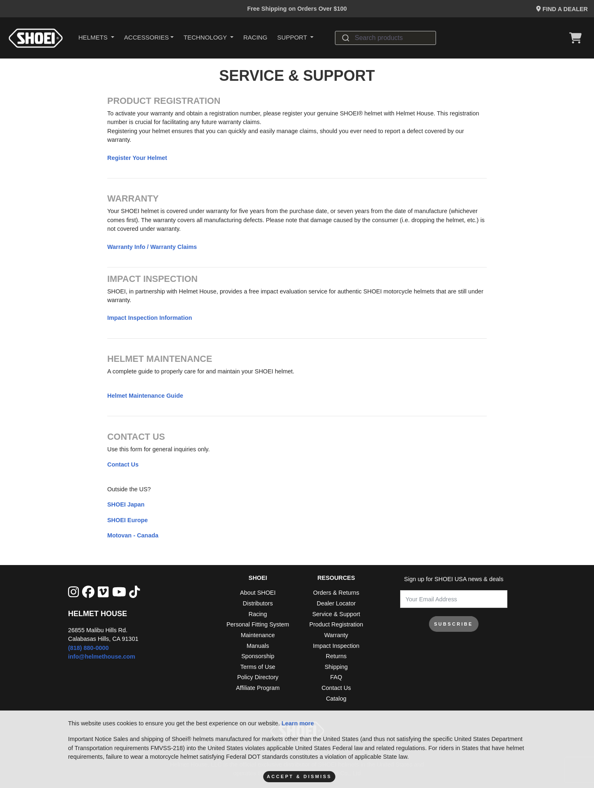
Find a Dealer (562, 9)
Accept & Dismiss (299, 776)
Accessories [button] (146, 37)
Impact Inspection (336, 646)
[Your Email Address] (453, 599)
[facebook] (88, 592)
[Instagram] (73, 592)
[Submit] (345, 38)
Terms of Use (258, 667)
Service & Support (336, 614)
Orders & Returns (336, 592)
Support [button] (293, 37)
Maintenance (258, 635)
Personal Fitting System (257, 624)
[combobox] (385, 38)
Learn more (298, 723)
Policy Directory (257, 677)
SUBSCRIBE (453, 623)
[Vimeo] (103, 592)
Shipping (336, 667)
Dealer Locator (336, 603)
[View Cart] (577, 38)
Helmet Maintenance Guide (145, 395)
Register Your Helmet (137, 158)
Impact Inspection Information (149, 317)
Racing (255, 37)
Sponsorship (257, 656)
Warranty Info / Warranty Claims (152, 247)
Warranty (336, 635)
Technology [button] (206, 37)
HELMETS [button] (93, 37)
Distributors (258, 603)
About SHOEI (258, 592)
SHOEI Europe (127, 520)
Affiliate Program (258, 688)
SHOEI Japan (125, 504)
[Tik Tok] (134, 592)
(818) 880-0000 (88, 648)
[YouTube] (119, 592)
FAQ (336, 677)
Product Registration (336, 624)
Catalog (336, 698)
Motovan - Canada (132, 535)
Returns (336, 656)
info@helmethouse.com (101, 656)
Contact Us (123, 464)
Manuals (258, 646)
